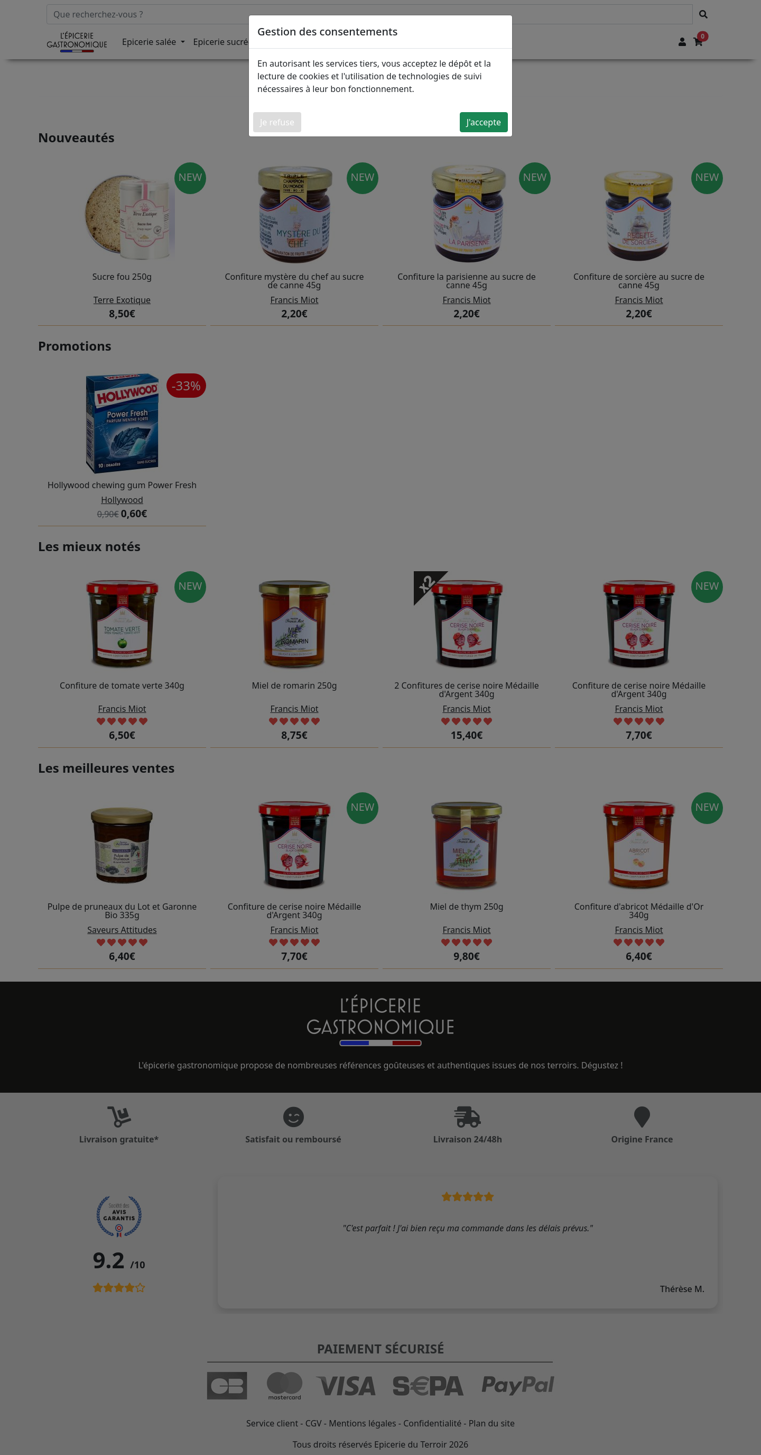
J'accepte (484, 122)
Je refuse (277, 122)
